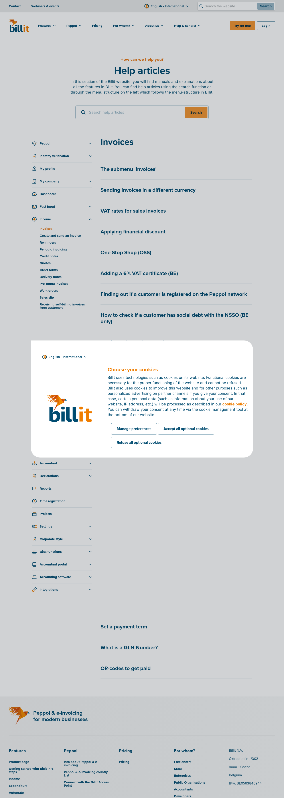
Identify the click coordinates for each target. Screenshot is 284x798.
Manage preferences (134, 428)
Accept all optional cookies (186, 428)
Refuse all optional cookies (139, 442)
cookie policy (234, 404)
